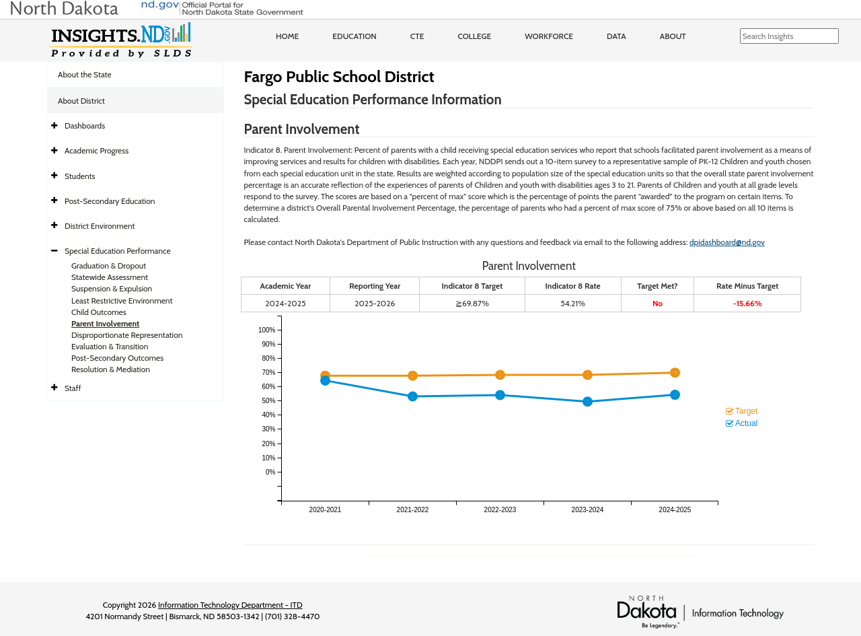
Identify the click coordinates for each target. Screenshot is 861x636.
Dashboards (85, 125)
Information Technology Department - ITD (230, 605)
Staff (73, 388)
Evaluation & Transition (109, 346)
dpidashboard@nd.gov (727, 242)
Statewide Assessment (109, 277)
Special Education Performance (118, 251)
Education (354, 36)
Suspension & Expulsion (111, 288)
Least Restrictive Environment (122, 300)
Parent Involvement (105, 323)
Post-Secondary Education (110, 201)
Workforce (549, 36)
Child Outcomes (98, 312)
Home (287, 36)
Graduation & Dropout (108, 265)
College (474, 36)
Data (616, 36)
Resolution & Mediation (110, 369)
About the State (85, 74)
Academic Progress (96, 150)
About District (81, 101)
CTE (417, 36)
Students (80, 176)
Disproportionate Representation (126, 335)
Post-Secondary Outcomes (117, 358)
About (673, 36)
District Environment (100, 226)
